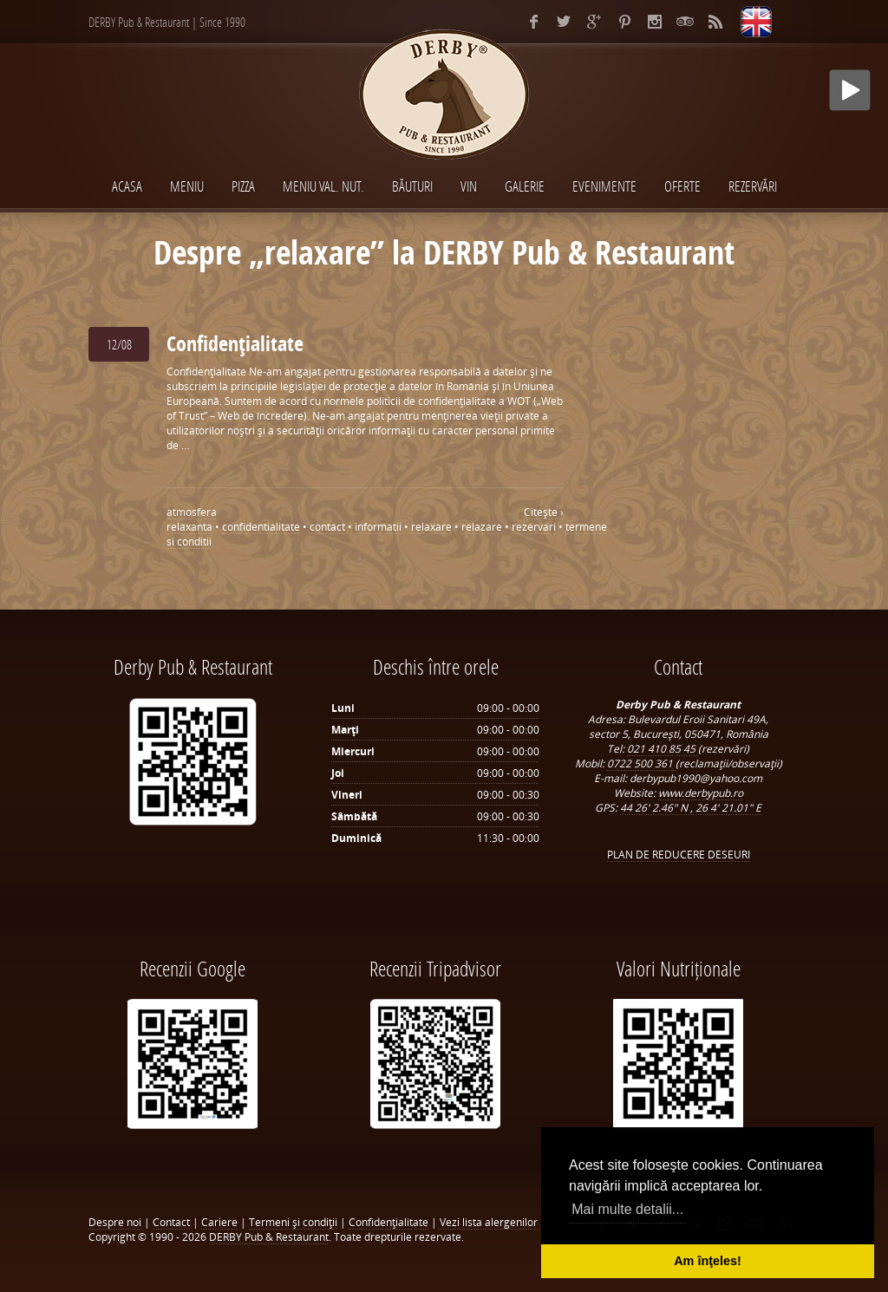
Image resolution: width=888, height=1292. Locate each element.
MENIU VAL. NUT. (323, 186)
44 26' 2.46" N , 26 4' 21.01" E (690, 807)
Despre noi (114, 1222)
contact (327, 526)
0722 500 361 (641, 763)
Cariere (219, 1222)
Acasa (127, 186)
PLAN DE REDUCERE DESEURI (678, 854)
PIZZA (243, 186)
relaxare (431, 526)
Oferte (682, 186)
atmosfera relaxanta (191, 519)
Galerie (525, 186)
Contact (171, 1222)
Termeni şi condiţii (293, 1222)
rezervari (534, 526)
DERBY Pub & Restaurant (269, 1237)
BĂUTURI (412, 186)
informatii (378, 526)
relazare (481, 526)
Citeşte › (544, 512)
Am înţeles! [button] (707, 1261)
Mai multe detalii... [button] (627, 1209)
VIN (468, 186)
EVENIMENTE (604, 186)
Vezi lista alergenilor (489, 1222)
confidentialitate (261, 526)
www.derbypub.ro (700, 793)
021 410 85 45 (662, 748)
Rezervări (752, 186)
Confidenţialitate (235, 343)
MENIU (187, 186)
